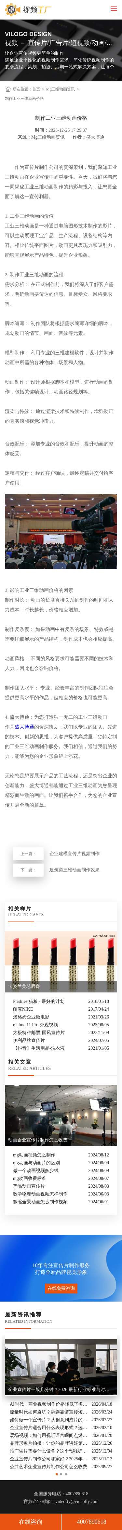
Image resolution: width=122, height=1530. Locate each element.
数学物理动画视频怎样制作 (40, 1194)
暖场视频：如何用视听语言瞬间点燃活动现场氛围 (49, 1435)
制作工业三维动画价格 (24, 98)
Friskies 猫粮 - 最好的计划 (38, 1001)
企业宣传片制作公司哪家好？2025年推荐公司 (49, 1458)
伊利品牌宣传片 (29, 1040)
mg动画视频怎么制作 (34, 1155)
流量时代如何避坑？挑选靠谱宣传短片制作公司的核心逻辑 (49, 1411)
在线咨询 (30, 1522)
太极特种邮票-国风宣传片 (39, 1032)
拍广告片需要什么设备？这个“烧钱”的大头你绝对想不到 (49, 1450)
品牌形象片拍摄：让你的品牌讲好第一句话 (49, 1443)
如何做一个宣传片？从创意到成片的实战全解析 (49, 1419)
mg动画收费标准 (29, 1178)
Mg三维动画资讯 (60, 89)
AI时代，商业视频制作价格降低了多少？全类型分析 (49, 1403)
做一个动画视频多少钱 (36, 1170)
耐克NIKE (23, 1009)
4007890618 (91, 1522)
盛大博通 (24, 727)
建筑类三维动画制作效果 (74, 869)
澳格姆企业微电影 (31, 1017)
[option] (61, 1403)
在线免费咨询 (61, 1288)
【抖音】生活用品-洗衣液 (39, 1048)
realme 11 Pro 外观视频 (35, 1024)
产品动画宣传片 (29, 1186)
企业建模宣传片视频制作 (74, 853)
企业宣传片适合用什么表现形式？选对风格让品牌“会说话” (49, 1427)
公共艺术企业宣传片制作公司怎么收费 (48, 1466)
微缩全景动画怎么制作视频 (40, 1201)
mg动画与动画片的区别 (36, 1162)
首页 (36, 89)
